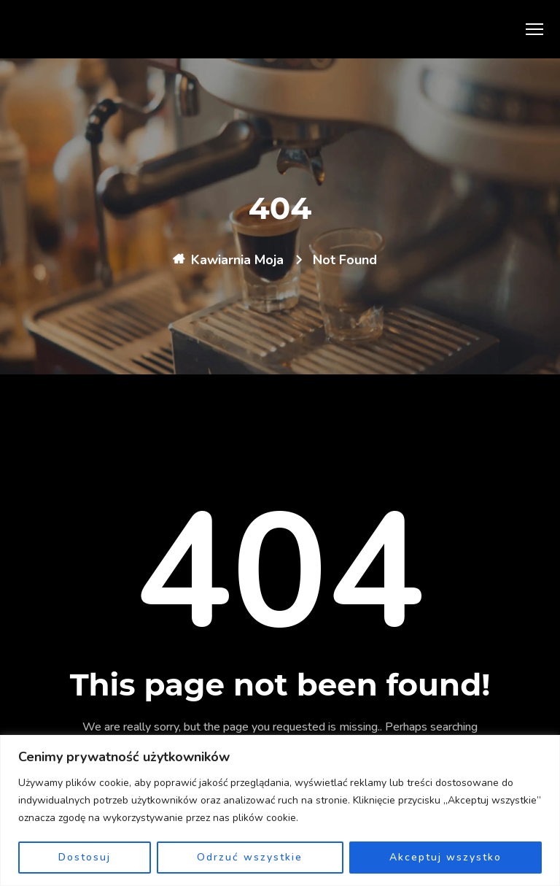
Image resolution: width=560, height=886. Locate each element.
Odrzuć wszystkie (250, 857)
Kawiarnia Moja (237, 260)
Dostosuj (84, 857)
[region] (280, 810)
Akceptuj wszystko (445, 857)
